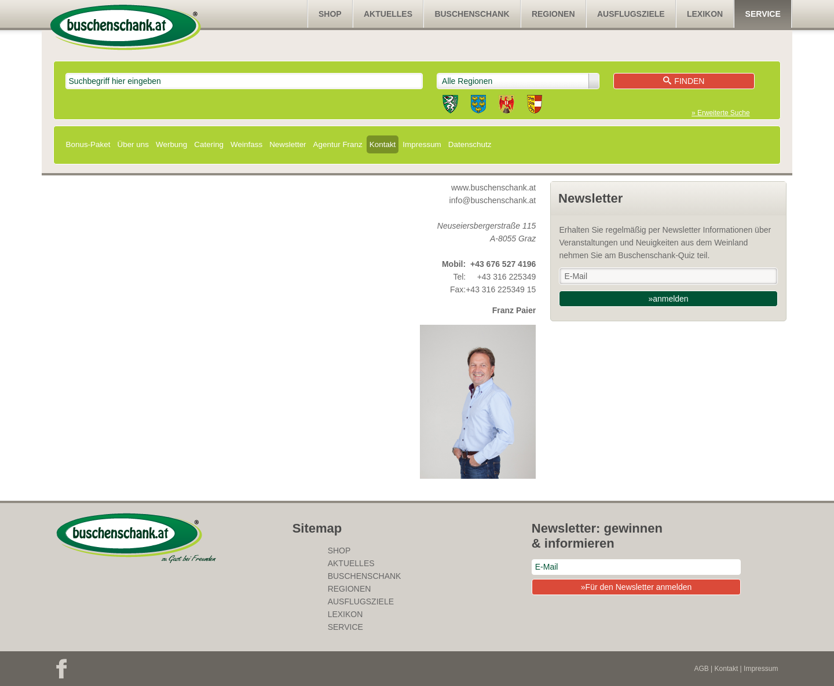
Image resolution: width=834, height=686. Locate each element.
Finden (683, 81)
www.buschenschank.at (493, 187)
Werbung (171, 144)
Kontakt (383, 144)
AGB (701, 669)
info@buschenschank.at (492, 200)
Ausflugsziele (631, 14)
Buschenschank (471, 14)
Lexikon (705, 14)
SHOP (330, 14)
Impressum (422, 144)
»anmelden (668, 298)
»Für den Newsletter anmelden (636, 587)
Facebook (61, 668)
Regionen (553, 14)
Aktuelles (388, 14)
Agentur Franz (338, 144)
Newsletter (287, 144)
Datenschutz (470, 144)
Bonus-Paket (88, 144)
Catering (209, 144)
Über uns (133, 144)
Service (763, 14)
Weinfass (246, 144)
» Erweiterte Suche (720, 113)
